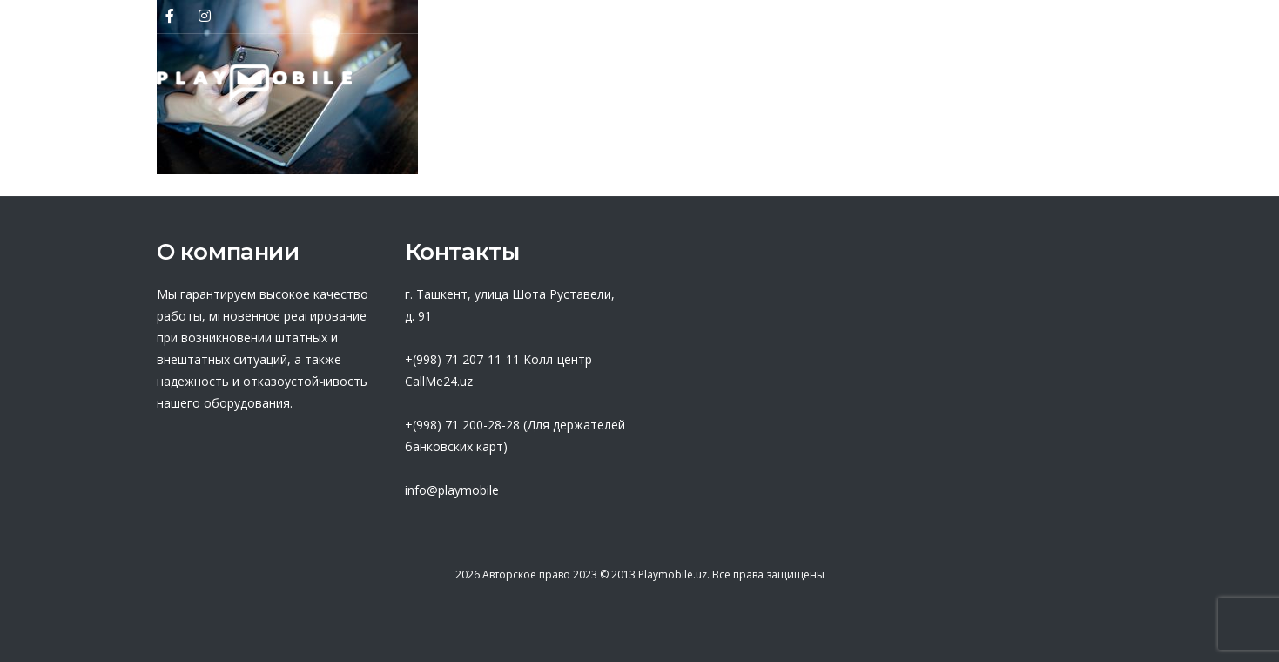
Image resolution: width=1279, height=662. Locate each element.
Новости (966, 82)
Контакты (1078, 82)
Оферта (719, 82)
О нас (500, 82)
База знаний (842, 82)
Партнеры (605, 82)
